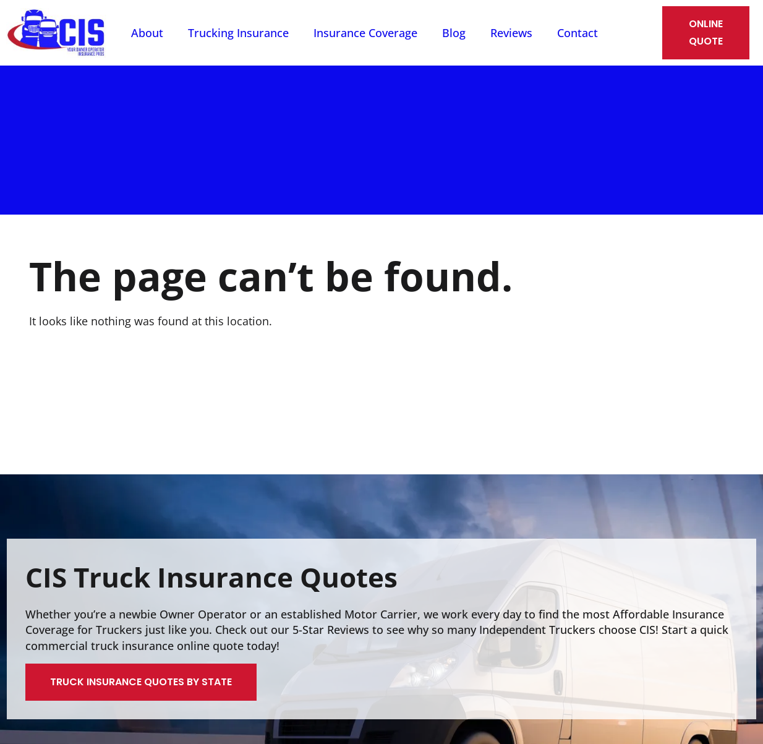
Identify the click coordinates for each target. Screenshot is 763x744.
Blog (454, 32)
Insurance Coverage (365, 32)
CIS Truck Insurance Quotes (211, 577)
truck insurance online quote (167, 645)
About (147, 32)
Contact (577, 32)
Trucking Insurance (238, 32)
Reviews (511, 32)
